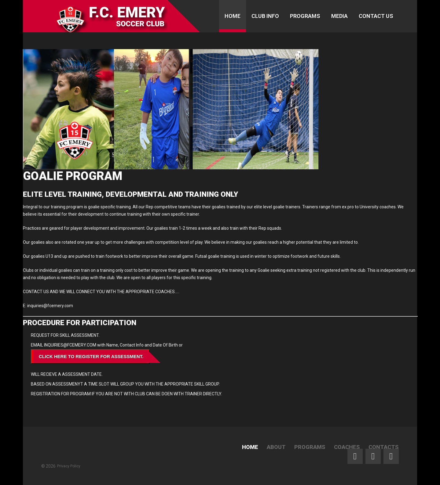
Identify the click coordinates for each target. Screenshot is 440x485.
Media (339, 16)
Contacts (384, 447)
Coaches (347, 447)
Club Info (265, 16)
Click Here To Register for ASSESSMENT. (91, 356)
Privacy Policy (68, 466)
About (276, 447)
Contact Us (376, 16)
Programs (305, 16)
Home (232, 16)
